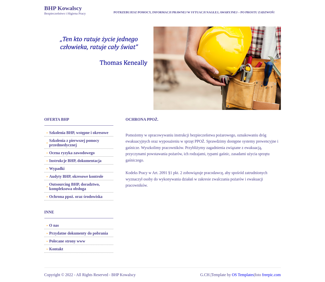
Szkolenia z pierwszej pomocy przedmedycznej (74, 142)
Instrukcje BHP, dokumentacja (75, 161)
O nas (54, 225)
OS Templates (243, 275)
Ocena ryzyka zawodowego (72, 153)
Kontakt (56, 249)
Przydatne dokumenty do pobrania (78, 233)
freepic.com (271, 275)
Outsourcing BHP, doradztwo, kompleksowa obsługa (74, 186)
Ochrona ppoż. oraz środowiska (76, 196)
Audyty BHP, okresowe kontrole (76, 176)
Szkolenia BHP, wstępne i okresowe (78, 133)
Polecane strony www (67, 241)
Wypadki (57, 168)
